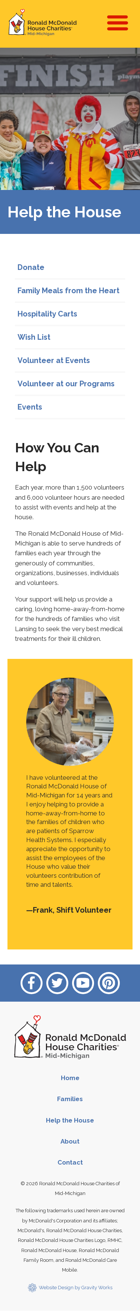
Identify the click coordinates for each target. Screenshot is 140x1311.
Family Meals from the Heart (68, 290)
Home (70, 1078)
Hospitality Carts (47, 313)
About (70, 1141)
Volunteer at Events (54, 360)
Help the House (70, 1120)
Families (70, 1099)
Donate (31, 267)
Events (30, 406)
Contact (70, 1162)
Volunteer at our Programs (66, 383)
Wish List (34, 337)
